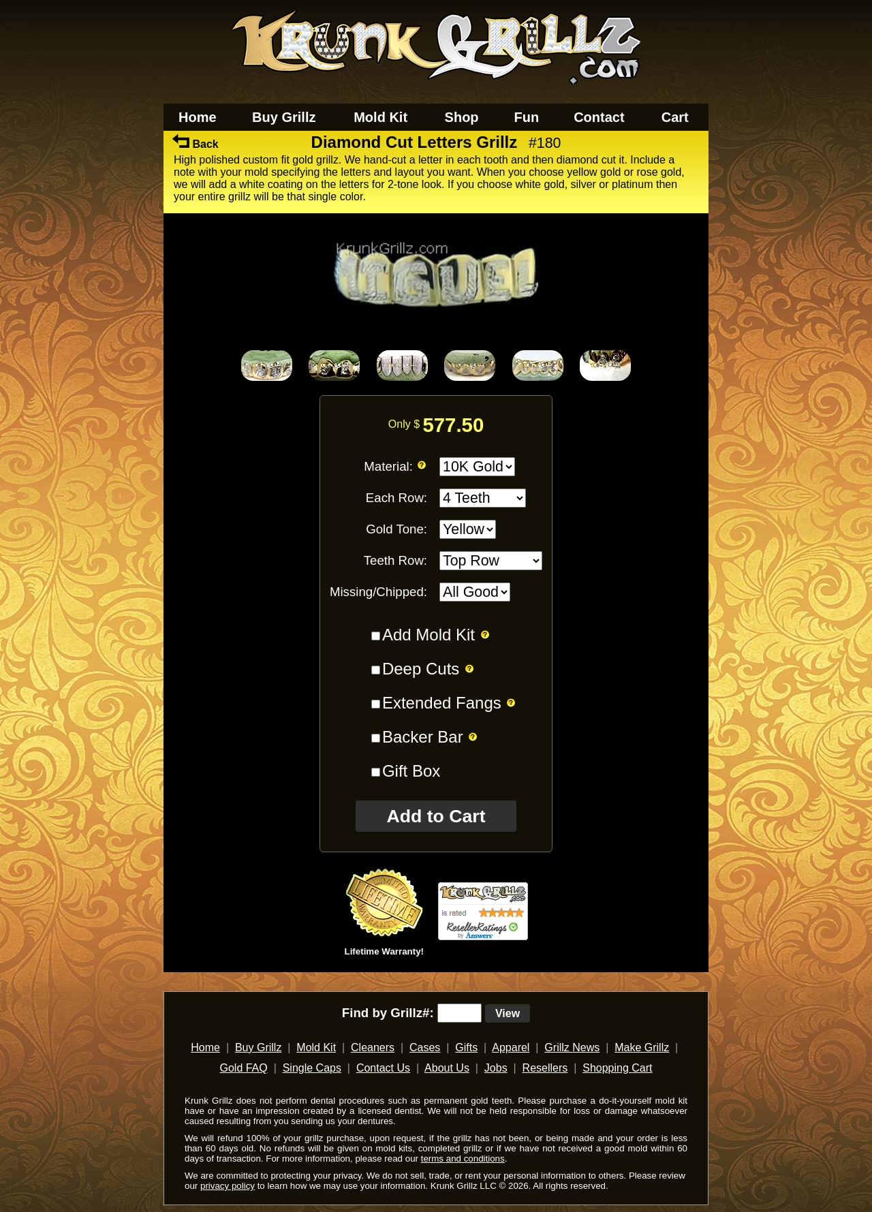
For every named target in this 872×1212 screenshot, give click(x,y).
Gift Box (411, 771)
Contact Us (383, 1068)
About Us (446, 1068)
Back (195, 144)
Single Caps (312, 1068)
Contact (599, 117)
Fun (527, 117)
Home (197, 117)
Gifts (466, 1047)
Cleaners (372, 1047)
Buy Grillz (283, 117)
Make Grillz (641, 1047)
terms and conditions (463, 1158)
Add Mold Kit (428, 634)
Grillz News (572, 1047)
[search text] (459, 1013)
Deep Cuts (420, 668)
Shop (462, 117)
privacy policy (227, 1186)
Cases (424, 1047)
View (507, 1013)
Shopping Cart (617, 1068)
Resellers (545, 1068)
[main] (436, 557)
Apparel (510, 1047)
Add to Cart (435, 816)
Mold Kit (380, 117)
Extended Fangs (441, 703)
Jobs (496, 1068)
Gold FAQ (243, 1068)
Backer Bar (422, 737)
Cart (675, 117)
